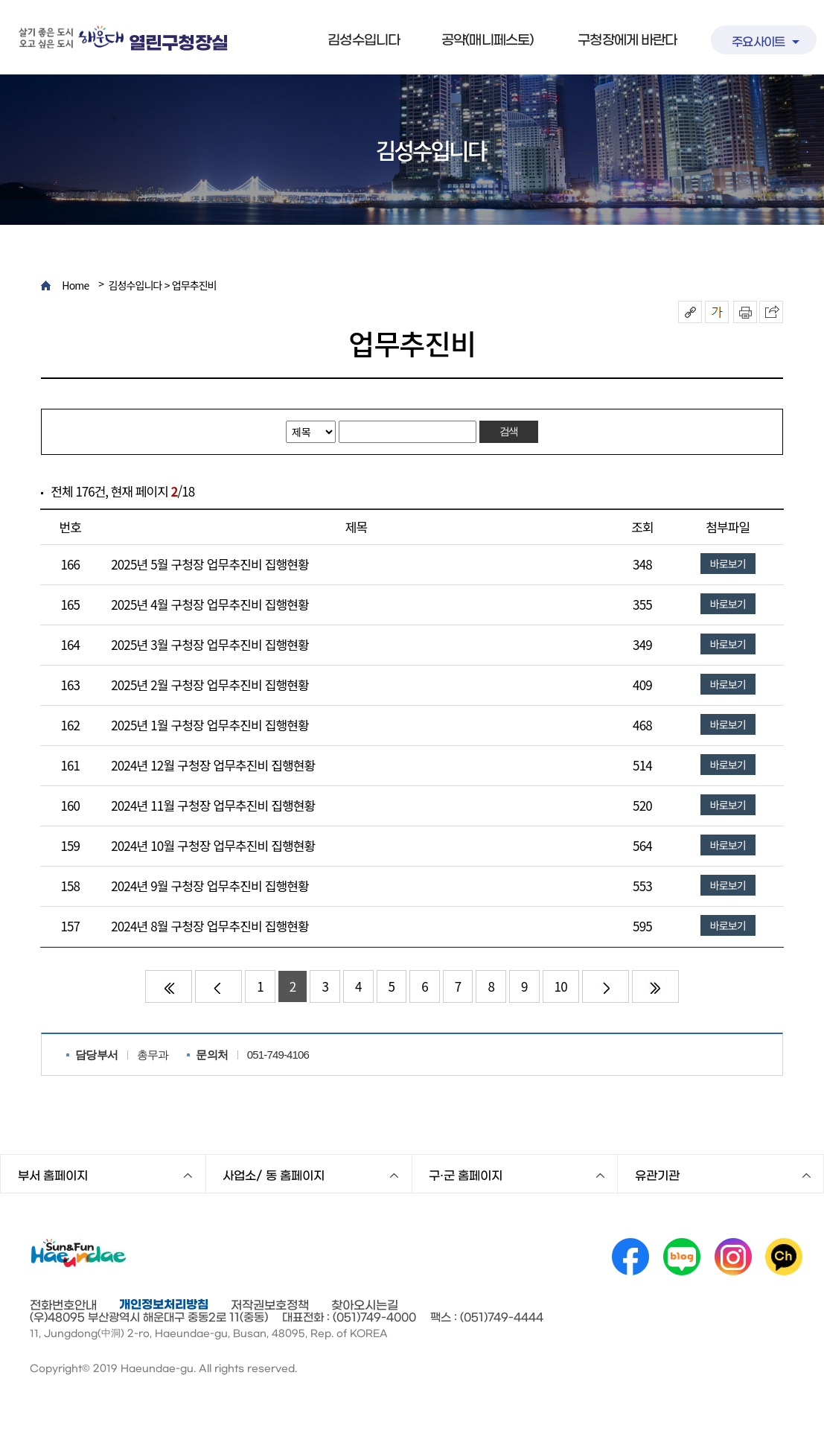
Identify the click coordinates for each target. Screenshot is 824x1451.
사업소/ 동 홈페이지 (274, 1175)
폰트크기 (717, 312)
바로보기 (728, 563)
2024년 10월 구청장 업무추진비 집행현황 (213, 845)
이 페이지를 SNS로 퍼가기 (771, 312)
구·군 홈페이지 (465, 1175)
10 (561, 986)
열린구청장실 (178, 43)
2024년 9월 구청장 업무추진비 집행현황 (210, 885)
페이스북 (630, 1256)
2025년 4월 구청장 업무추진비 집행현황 (210, 604)
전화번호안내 (63, 1305)
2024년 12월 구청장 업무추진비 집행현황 (213, 765)
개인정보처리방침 (163, 1304)
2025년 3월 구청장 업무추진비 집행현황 (210, 644)
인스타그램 (733, 1256)
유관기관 (657, 1175)
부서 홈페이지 (53, 1175)
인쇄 (745, 312)
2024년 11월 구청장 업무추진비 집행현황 (213, 805)
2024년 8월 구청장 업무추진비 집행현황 (210, 925)
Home (75, 285)
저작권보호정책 (270, 1305)
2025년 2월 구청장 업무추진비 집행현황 (210, 684)
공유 (690, 312)
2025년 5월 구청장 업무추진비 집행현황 (210, 564)
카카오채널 (783, 1256)
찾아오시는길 (364, 1305)
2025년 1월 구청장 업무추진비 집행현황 (210, 724)
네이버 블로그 (681, 1256)
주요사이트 (758, 42)
